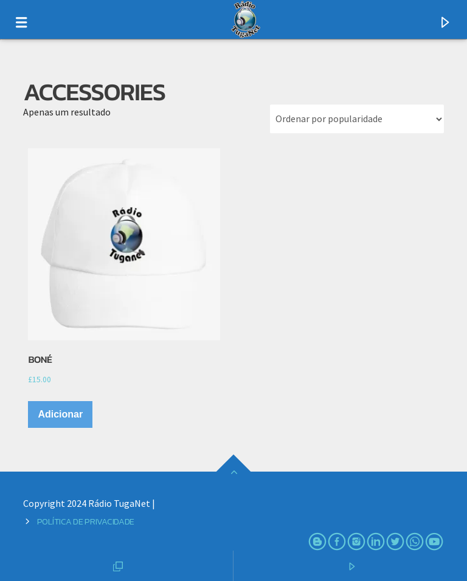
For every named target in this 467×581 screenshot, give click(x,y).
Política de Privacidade (85, 521)
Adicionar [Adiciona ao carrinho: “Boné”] (60, 414)
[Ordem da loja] (357, 119)
